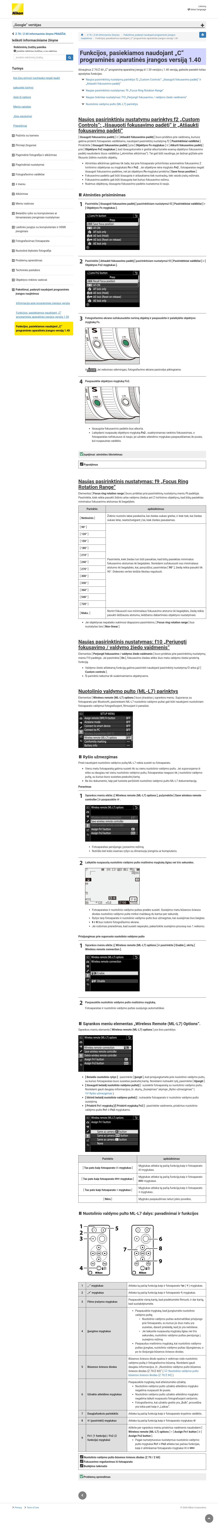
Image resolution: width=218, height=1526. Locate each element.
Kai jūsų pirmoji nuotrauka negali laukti (36, 78)
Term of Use (33, 1507)
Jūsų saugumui (22, 116)
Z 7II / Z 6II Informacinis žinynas (103, 35)
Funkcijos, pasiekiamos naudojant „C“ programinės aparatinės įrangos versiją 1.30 (42, 315)
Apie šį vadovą (22, 97)
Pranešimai (20, 125)
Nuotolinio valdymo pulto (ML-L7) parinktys (112, 104)
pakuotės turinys (23, 87)
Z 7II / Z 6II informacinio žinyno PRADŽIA (40, 33)
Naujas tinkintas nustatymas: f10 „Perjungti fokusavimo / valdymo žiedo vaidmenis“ (136, 97)
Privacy (18, 1507)
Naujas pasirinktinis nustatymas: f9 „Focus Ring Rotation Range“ (125, 90)
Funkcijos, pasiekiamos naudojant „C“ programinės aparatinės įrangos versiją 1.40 (43, 328)
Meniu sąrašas (22, 106)
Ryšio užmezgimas (100, 1093)
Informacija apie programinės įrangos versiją (43, 303)
